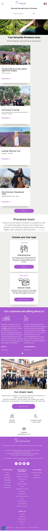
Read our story (23, 406)
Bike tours (37, 475)
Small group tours (37, 472)
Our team (22, 514)
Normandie (7, 487)
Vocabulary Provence (22, 476)
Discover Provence (22, 474)
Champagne (7, 480)
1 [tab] (22, 353)
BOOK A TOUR (24, 299)
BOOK (24, 211)
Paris (7, 472)
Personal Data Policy (33, 527)
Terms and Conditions (20, 527)
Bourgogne (7, 477)
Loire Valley (7, 482)
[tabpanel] (12, 334)
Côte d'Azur (7, 485)
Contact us (22, 521)
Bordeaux (7, 475)
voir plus (41, 229)
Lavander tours (22, 493)
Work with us (22, 519)
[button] (43, 328)
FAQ (22, 524)
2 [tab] (25, 353)
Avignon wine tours (22, 506)
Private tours (37, 477)
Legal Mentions (9, 527)
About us (22, 516)
